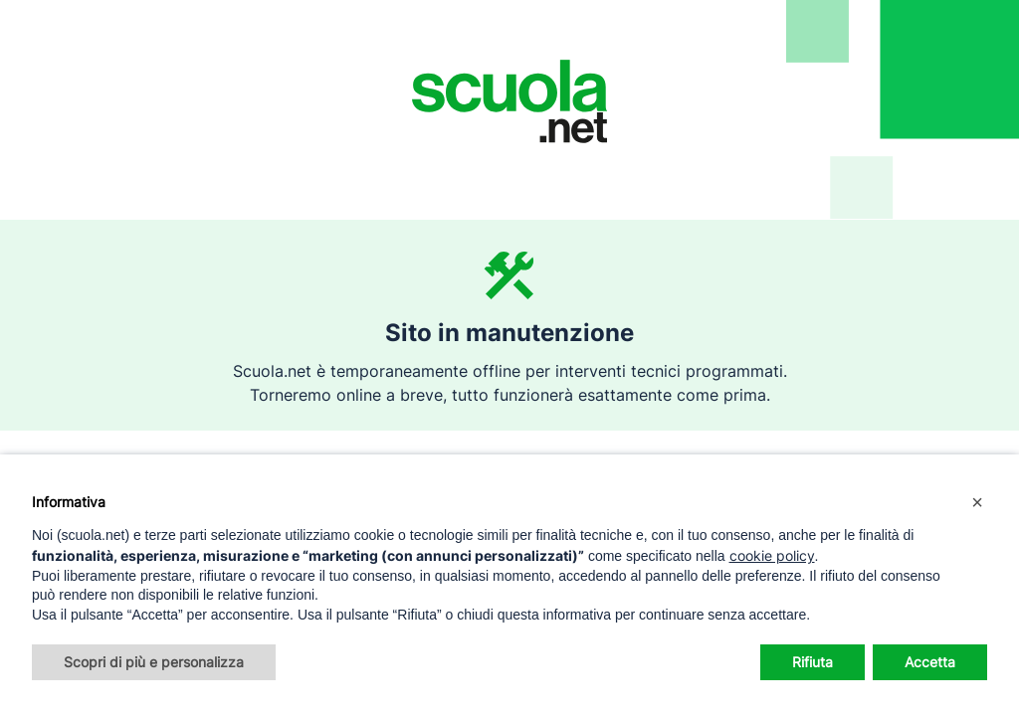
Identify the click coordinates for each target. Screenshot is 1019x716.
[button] (977, 502)
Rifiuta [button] (812, 661)
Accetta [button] (930, 661)
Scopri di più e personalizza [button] (154, 661)
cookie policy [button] (772, 555)
